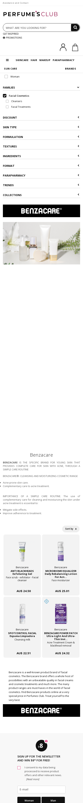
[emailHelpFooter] (41, 789)
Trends (41, 185)
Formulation (41, 137)
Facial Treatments (18, 106)
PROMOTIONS (12, 37)
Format (41, 166)
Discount (41, 117)
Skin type (41, 127)
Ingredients (41, 156)
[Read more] (32, 779)
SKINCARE (22, 60)
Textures (41, 146)
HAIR (34, 60)
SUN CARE (10, 68)
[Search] (75, 27)
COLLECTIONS (41, 195)
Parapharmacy (41, 175)
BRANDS (70, 68)
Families (41, 87)
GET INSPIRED (11, 33)
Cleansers (14, 101)
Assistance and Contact (15, 2)
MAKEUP (44, 60)
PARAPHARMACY (63, 60)
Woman (11, 76)
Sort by (70, 528)
